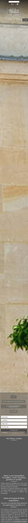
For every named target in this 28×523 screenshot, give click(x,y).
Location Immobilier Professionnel (13, 406)
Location (13, 411)
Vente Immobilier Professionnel (13, 401)
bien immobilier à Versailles (20, 521)
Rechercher (14, 430)
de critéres (4, 433)
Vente (14, 397)
